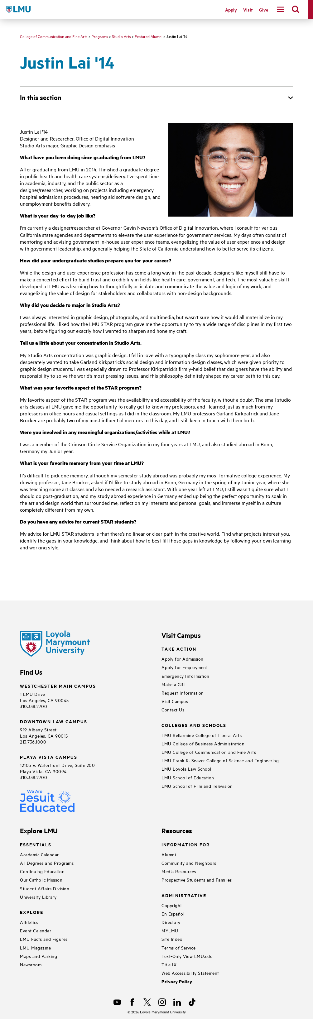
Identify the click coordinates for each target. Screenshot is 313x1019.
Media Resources (178, 871)
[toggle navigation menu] (280, 9)
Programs (99, 36)
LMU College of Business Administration (202, 743)
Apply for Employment (184, 667)
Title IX (168, 964)
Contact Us (172, 709)
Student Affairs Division (44, 888)
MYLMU (169, 930)
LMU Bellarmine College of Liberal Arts (201, 735)
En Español (172, 913)
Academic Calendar (39, 854)
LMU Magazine (35, 947)
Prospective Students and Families (196, 880)
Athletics (29, 922)
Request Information (182, 693)
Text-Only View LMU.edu (187, 956)
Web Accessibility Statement (190, 973)
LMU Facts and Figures (44, 939)
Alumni (168, 854)
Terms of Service (178, 947)
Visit (248, 9)
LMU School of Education (187, 777)
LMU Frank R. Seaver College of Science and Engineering (220, 760)
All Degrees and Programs (47, 863)
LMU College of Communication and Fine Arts (208, 752)
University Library (38, 897)
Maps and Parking (38, 956)
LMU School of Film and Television (197, 786)
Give (263, 9)
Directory (171, 922)
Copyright (171, 905)
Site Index (171, 939)
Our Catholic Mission (41, 880)
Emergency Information (185, 676)
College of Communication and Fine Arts (54, 36)
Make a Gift (173, 684)
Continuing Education (42, 871)
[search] (295, 9)
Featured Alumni (148, 36)
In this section (40, 97)
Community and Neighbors (188, 863)
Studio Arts (121, 36)
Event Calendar (35, 930)
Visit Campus (174, 701)
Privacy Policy (176, 981)
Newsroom (30, 964)
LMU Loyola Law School (186, 769)
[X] (147, 1002)
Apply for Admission (182, 659)
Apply (231, 9)
